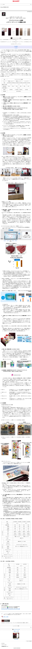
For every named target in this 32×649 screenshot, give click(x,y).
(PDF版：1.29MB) (5, 616)
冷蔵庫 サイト (15, 631)
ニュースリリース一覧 (16, 629)
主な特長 (16, 46)
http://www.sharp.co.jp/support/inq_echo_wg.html (10, 608)
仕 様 (16, 47)
